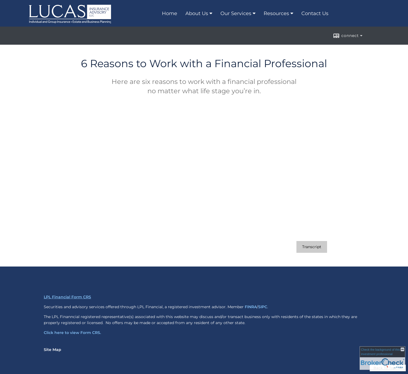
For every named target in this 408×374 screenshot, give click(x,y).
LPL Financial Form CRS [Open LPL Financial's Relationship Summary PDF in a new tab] (67, 296)
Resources (276, 13)
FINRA (251, 306)
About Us (196, 13)
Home (169, 13)
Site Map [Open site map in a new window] (52, 349)
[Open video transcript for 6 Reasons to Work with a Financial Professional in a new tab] (311, 247)
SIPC (262, 306)
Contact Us (314, 13)
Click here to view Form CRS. (72, 332)
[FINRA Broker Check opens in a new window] (382, 358)
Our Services (235, 13)
